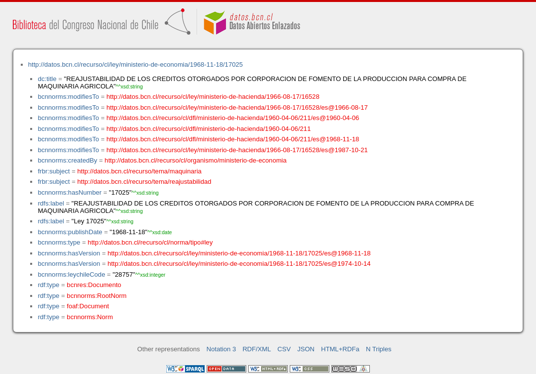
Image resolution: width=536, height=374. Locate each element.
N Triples (379, 349)
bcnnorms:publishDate (70, 232)
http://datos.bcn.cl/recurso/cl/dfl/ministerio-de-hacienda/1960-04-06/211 (208, 128)
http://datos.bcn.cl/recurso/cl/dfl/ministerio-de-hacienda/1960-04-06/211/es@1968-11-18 (232, 139)
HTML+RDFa (340, 349)
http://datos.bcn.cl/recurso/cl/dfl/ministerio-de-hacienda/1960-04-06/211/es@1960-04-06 (232, 118)
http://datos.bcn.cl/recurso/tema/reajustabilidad (144, 181)
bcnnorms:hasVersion (69, 253)
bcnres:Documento (94, 285)
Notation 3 (221, 349)
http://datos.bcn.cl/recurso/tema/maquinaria (139, 171)
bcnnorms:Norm (90, 317)
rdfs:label (51, 203)
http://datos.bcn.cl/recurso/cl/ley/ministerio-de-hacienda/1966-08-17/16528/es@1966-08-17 (237, 107)
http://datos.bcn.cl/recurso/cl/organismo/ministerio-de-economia (196, 160)
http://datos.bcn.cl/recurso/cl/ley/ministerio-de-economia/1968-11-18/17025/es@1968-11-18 (238, 253)
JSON (305, 349)
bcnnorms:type (59, 242)
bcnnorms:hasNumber (69, 192)
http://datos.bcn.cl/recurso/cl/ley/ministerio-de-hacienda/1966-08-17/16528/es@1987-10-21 (237, 150)
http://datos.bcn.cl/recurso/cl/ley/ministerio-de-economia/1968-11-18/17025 (135, 64)
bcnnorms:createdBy (67, 160)
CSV (284, 349)
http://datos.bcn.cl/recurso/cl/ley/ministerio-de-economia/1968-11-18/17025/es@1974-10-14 (238, 263)
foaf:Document (88, 306)
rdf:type (48, 285)
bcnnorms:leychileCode (71, 274)
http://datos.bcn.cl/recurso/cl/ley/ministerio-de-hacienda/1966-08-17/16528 (212, 96)
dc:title (47, 79)
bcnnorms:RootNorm (97, 295)
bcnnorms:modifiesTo (68, 96)
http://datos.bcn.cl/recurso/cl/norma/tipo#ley (150, 242)
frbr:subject (54, 171)
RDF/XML (256, 349)
